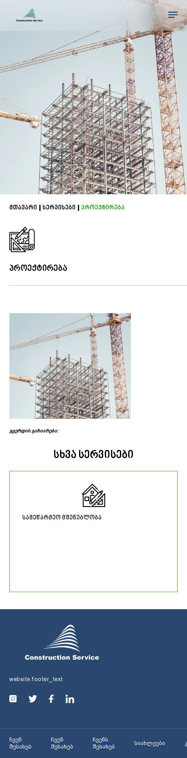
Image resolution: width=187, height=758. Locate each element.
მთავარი (23, 207)
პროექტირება (103, 207)
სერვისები (59, 207)
